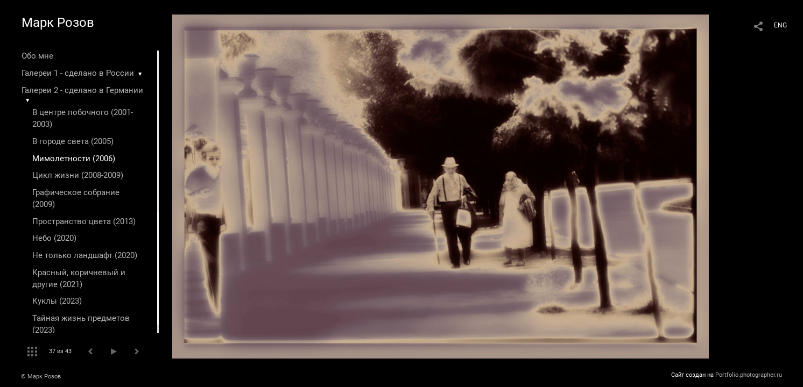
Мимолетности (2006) (73, 158)
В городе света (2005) (73, 141)
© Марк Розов (41, 376)
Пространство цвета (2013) (84, 221)
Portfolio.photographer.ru (748, 374)
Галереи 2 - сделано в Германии (82, 90)
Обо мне (37, 56)
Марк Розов (58, 22)
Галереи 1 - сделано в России (78, 73)
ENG (780, 25)
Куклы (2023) (57, 301)
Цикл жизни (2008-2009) (77, 175)
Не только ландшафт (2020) (84, 255)
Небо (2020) (54, 238)
